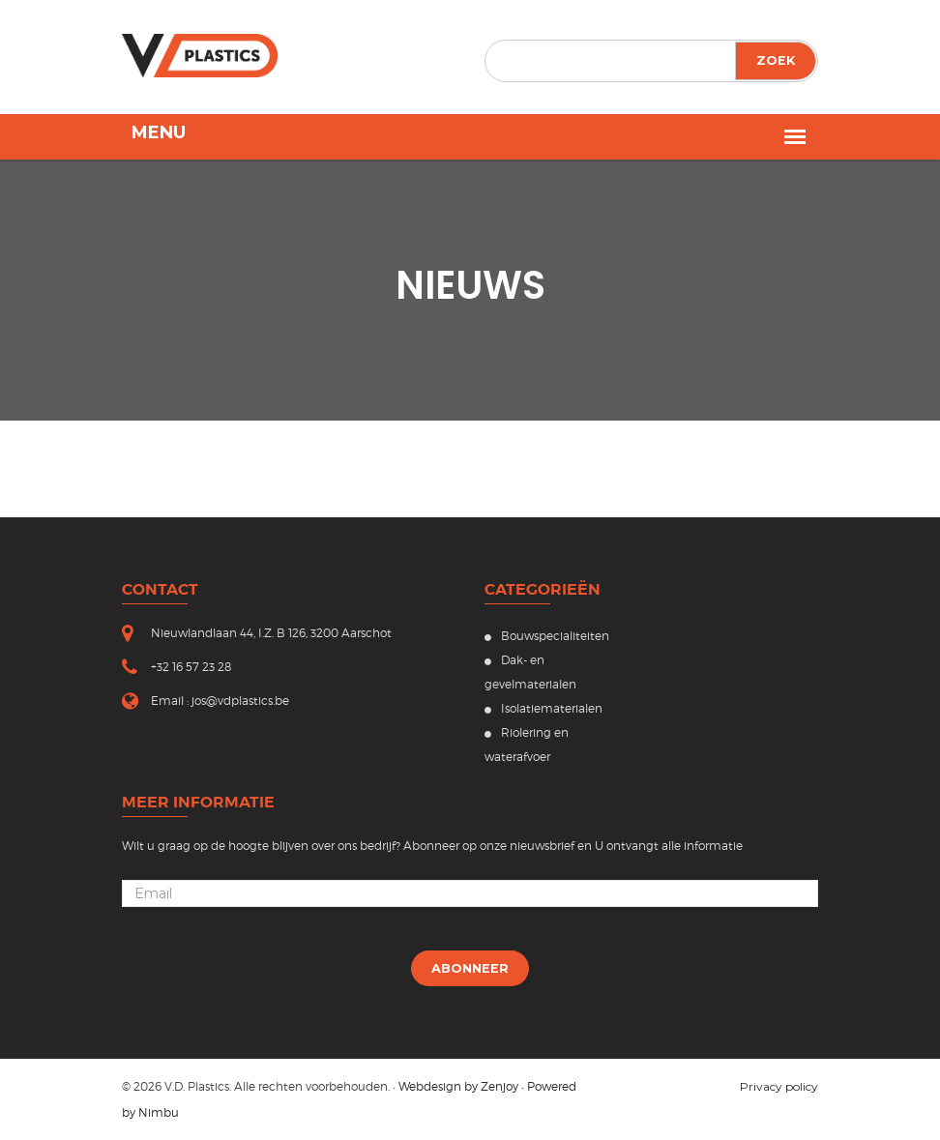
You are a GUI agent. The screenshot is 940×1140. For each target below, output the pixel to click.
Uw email (154, 863)
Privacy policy (779, 1086)
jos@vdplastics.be (240, 700)
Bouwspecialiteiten (547, 635)
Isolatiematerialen (543, 708)
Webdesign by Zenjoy (458, 1086)
